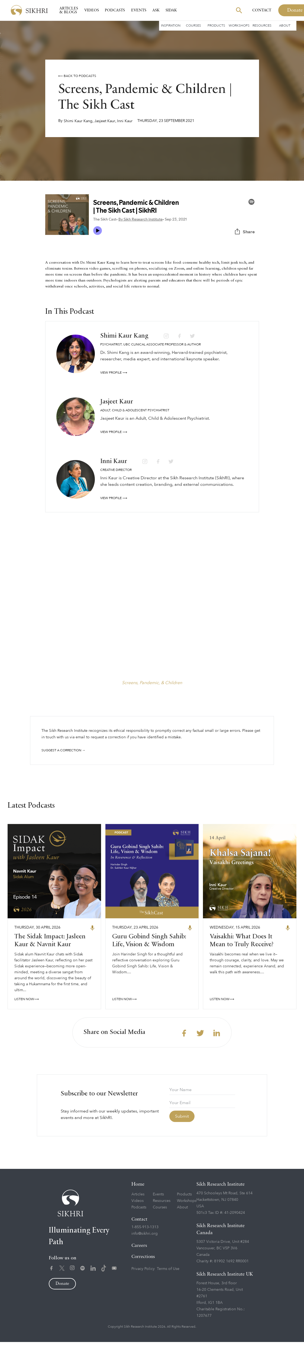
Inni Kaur (124, 121)
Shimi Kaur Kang (78, 121)
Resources (262, 25)
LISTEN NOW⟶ (26, 1028)
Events (138, 10)
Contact (261, 10)
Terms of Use (168, 1295)
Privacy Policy (143, 1295)
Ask (156, 10)
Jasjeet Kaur (104, 121)
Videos (91, 10)
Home (137, 1210)
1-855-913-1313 (145, 1253)
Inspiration (170, 25)
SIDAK (171, 10)
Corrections (143, 1283)
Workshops (239, 25)
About (284, 25)
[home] (29, 10)
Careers (139, 1272)
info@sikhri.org (144, 1259)
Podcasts (115, 10)
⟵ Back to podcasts (77, 76)
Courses (193, 25)
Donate (62, 1310)
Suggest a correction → (63, 750)
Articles (137, 1220)
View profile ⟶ (113, 372)
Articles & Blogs (68, 10)
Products (216, 25)
